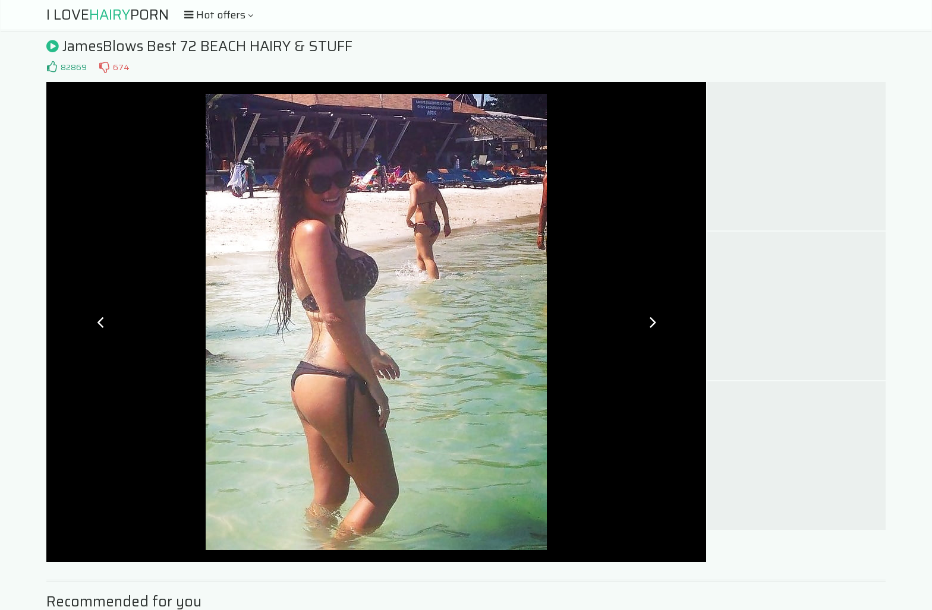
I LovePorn (107, 15)
